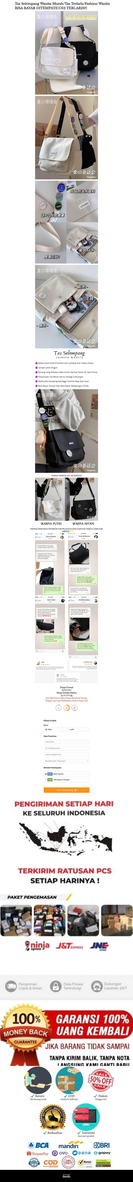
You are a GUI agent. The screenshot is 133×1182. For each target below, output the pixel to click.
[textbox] (66, 761)
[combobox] (66, 761)
